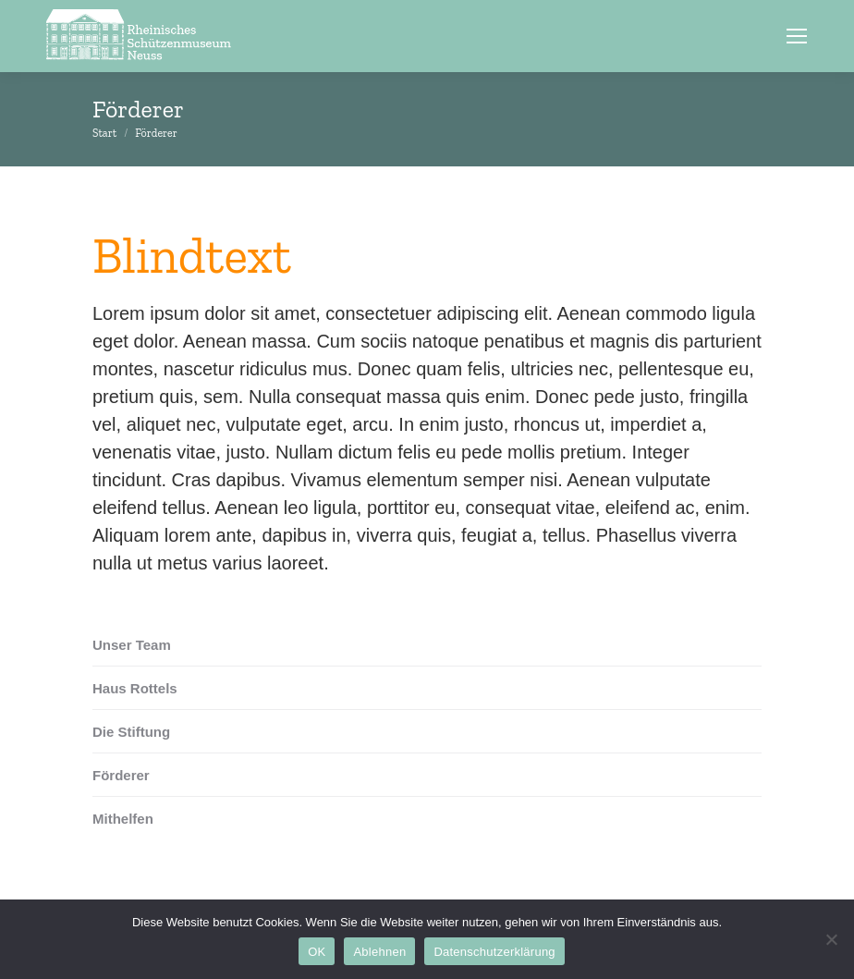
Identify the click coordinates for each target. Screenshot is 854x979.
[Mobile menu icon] (797, 36)
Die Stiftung (131, 732)
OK (316, 952)
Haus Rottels (134, 688)
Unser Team (131, 645)
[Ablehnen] (831, 939)
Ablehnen (379, 952)
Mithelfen (122, 818)
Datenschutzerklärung (494, 952)
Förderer (121, 775)
